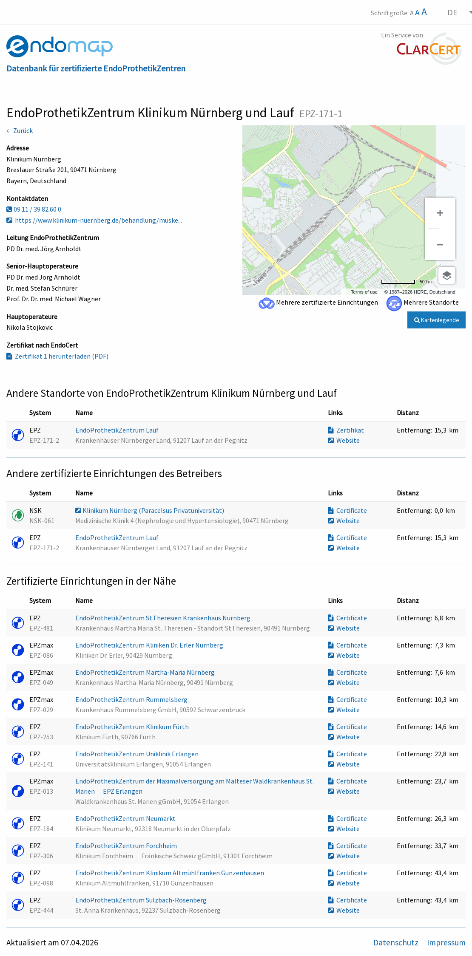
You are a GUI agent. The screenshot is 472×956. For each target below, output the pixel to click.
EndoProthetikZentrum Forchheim (126, 845)
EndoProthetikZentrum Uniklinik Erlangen (137, 754)
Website (344, 440)
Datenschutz (396, 942)
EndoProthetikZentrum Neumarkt (126, 818)
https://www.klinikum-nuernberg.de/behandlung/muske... (94, 220)
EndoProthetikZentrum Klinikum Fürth (132, 726)
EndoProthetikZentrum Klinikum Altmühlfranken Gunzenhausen (170, 872)
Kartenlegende (436, 320)
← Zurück (19, 130)
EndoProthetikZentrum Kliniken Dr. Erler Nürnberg (150, 645)
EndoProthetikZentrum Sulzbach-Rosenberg (141, 900)
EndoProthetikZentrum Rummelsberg (132, 699)
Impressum (446, 942)
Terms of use (364, 291)
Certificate (347, 510)
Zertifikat (346, 430)
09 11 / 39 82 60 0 (33, 209)
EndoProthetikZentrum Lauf (117, 430)
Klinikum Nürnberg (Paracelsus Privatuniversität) (150, 510)
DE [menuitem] (452, 12)
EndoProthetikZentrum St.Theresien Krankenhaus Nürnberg (163, 618)
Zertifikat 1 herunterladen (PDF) (57, 356)
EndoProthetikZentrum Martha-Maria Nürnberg (145, 672)
